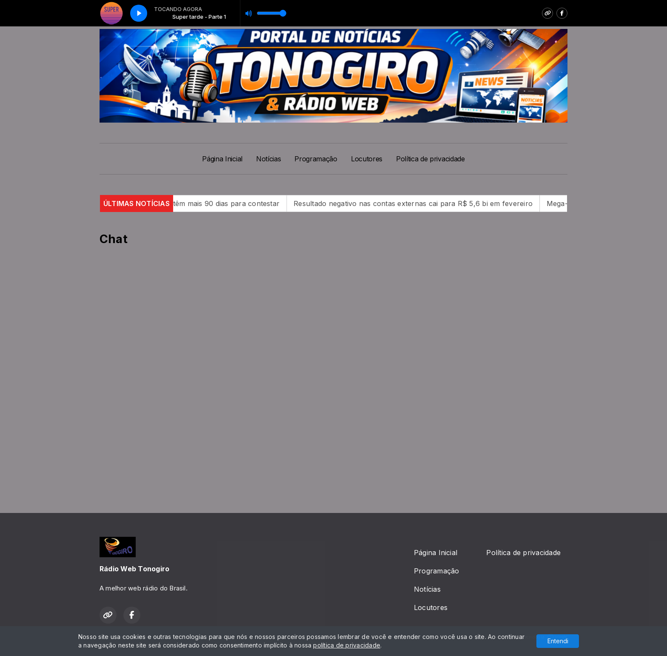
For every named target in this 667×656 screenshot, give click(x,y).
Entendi (557, 641)
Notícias (268, 159)
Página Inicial (222, 159)
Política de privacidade (430, 159)
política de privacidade (346, 645)
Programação (315, 159)
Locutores (366, 159)
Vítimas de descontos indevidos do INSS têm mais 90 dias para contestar (174, 203)
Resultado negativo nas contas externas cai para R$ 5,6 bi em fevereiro (428, 203)
